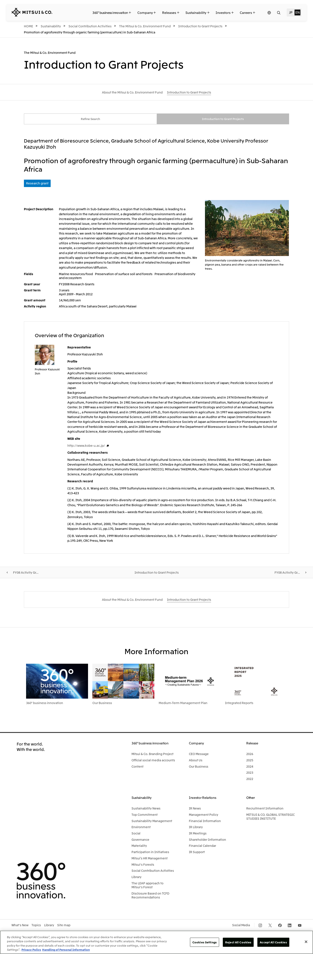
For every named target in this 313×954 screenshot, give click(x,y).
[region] (156, 942)
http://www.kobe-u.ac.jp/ (86, 446)
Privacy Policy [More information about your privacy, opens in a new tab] (31, 949)
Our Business (102, 703)
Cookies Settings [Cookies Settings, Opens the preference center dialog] (204, 942)
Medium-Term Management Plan (183, 703)
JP (290, 12)
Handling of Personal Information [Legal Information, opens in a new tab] (66, 949)
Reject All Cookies (238, 942)
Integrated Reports (239, 703)
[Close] (306, 941)
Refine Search (90, 119)
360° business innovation (44, 703)
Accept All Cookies (273, 942)
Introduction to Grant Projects (223, 119)
